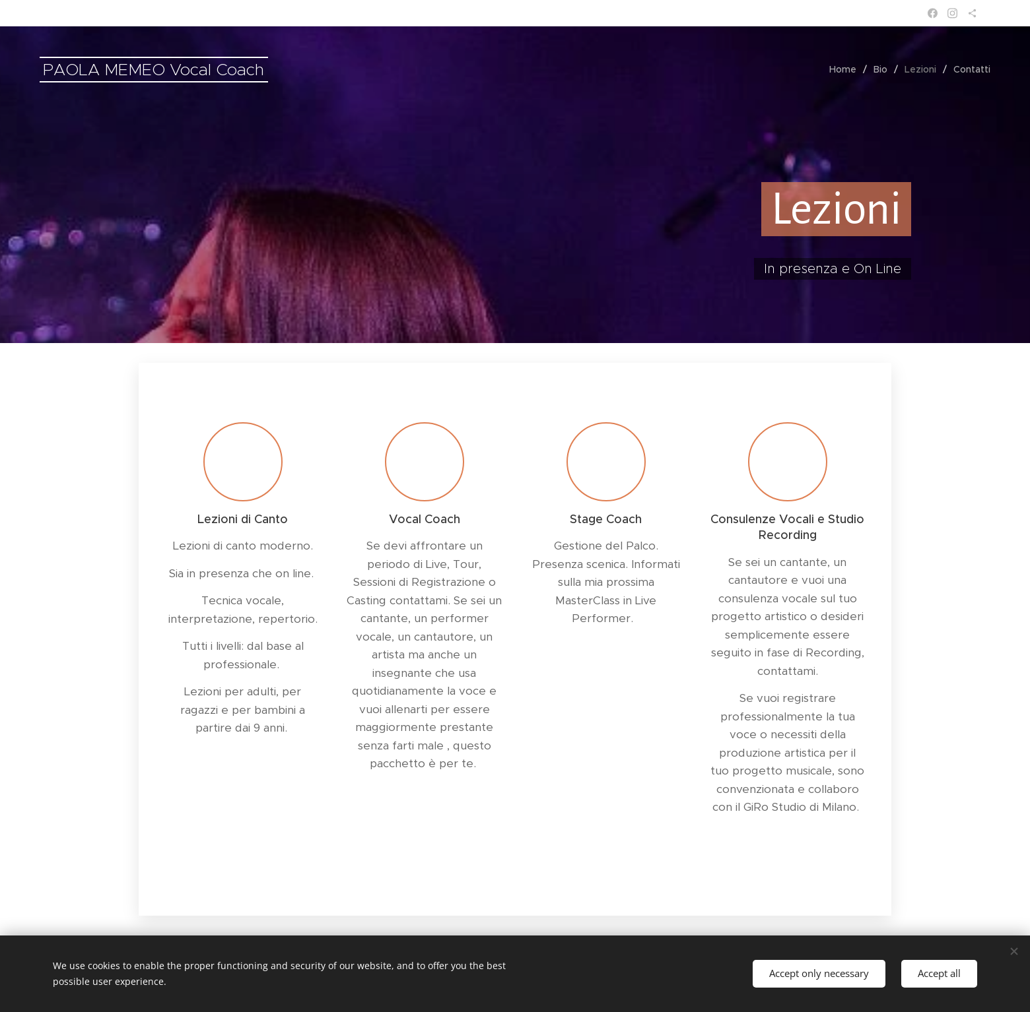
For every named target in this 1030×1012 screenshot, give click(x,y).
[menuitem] (846, 69)
